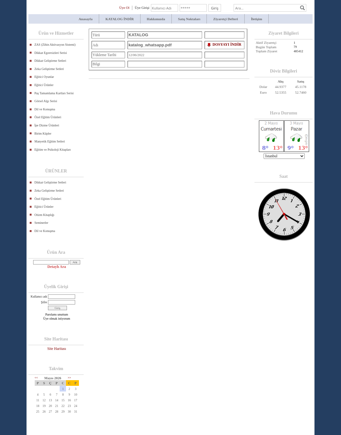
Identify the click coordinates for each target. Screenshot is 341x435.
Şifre (44, 302)
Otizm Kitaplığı (44, 215)
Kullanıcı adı (39, 296)
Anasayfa (86, 19)
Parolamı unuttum (56, 314)
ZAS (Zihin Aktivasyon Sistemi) (54, 44)
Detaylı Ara (56, 266)
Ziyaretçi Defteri (225, 19)
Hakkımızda (156, 19)
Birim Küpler (42, 133)
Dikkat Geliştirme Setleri (50, 60)
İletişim (256, 19)
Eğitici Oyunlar (44, 76)
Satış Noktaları (189, 19)
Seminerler (41, 222)
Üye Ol (124, 7)
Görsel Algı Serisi (45, 101)
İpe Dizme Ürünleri (46, 125)
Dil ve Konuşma (44, 109)
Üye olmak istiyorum (56, 318)
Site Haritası (56, 348)
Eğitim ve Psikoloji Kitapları (52, 149)
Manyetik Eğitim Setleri (49, 141)
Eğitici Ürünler (43, 85)
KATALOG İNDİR (119, 19)
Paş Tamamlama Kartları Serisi (54, 93)
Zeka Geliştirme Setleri (49, 69)
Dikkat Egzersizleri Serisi (50, 53)
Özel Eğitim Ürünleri (47, 117)
